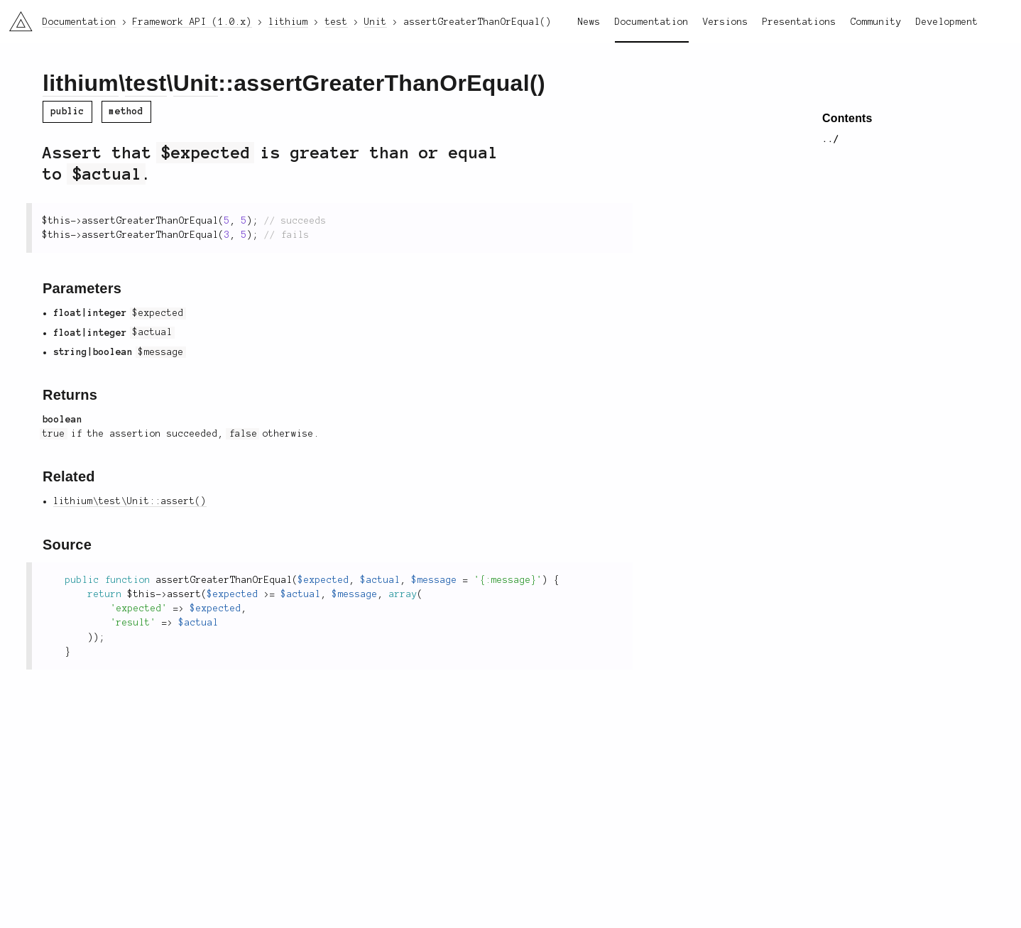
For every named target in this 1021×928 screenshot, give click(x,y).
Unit (195, 83)
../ (830, 139)
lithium (81, 83)
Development (947, 22)
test (145, 83)
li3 (15, 17)
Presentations (799, 22)
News (589, 22)
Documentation (652, 22)
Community (876, 22)
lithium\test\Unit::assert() (130, 501)
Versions (725, 22)
